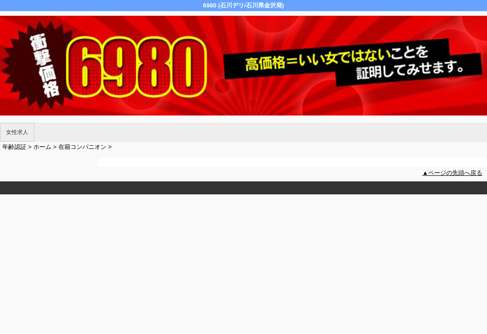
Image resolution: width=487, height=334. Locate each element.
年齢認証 (14, 146)
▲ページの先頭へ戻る (452, 172)
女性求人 (17, 132)
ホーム (42, 146)
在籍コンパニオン (82, 146)
